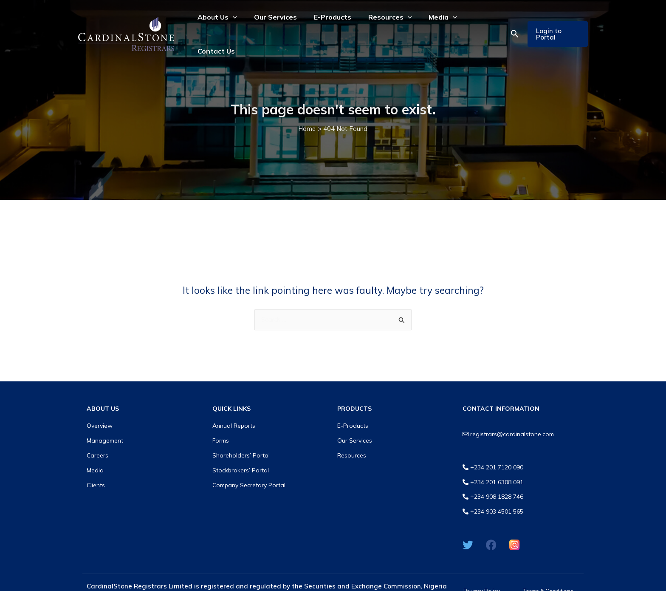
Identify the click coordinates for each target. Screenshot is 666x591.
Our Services (354, 419)
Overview (100, 405)
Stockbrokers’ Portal (240, 449)
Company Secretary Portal (248, 464)
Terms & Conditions (548, 571)
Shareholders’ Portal (241, 434)
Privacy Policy (481, 571)
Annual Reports (233, 405)
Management (105, 419)
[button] (511, 23)
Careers (97, 434)
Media (95, 449)
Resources (351, 434)
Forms (220, 419)
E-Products (352, 405)
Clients (96, 464)
